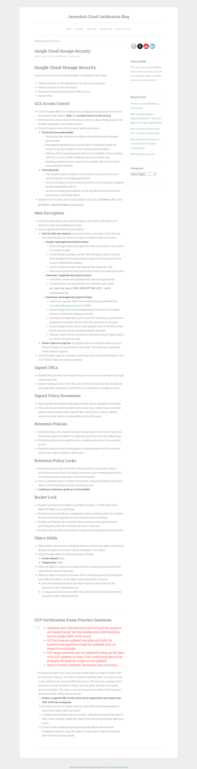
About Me (92, 29)
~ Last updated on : (57, 56)
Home (69, 29)
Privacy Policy (123, 29)
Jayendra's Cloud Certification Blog (98, 16)
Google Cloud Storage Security (65, 51)
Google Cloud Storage (46, 75)
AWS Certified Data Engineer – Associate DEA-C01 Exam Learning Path (146, 143)
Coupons (79, 29)
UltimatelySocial (119, 767)
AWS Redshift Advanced (143, 154)
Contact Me (106, 29)
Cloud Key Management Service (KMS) (71, 305)
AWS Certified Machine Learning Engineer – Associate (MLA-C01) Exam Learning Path (146, 118)
